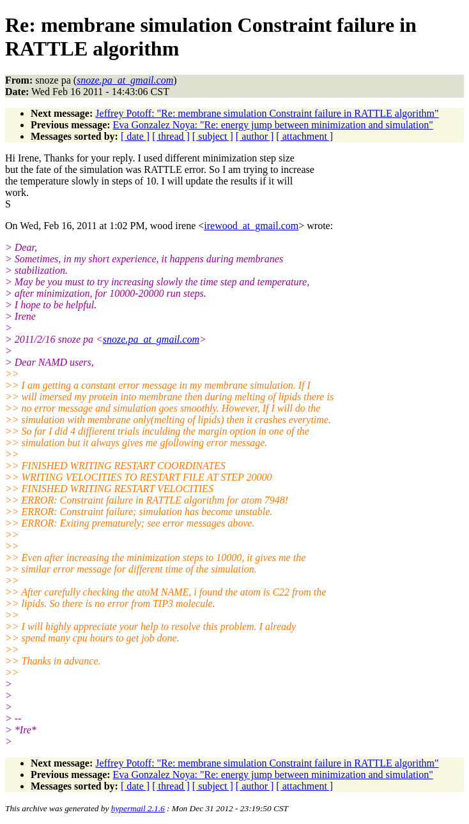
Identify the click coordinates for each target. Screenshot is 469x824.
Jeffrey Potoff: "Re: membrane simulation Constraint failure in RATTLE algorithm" (266, 113)
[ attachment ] (304, 136)
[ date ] (135, 136)
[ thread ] (171, 136)
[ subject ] (212, 136)
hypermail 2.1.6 (138, 808)
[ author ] (255, 136)
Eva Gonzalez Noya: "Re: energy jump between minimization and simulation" (273, 124)
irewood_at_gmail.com (251, 225)
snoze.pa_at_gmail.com (151, 339)
